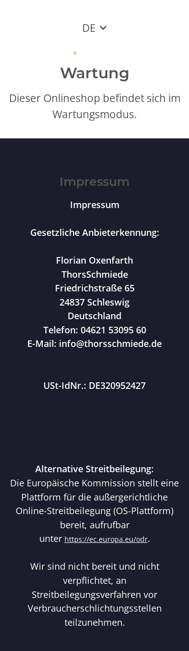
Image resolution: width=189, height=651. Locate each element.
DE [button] (89, 28)
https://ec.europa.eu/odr (106, 539)
